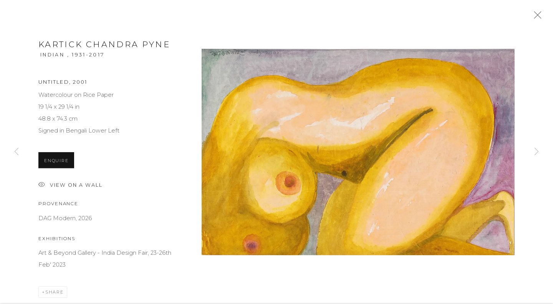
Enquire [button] (56, 162)
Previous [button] (16, 152)
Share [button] (54, 293)
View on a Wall (70, 187)
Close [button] (535, 17)
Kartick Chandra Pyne (104, 46)
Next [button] (536, 152)
